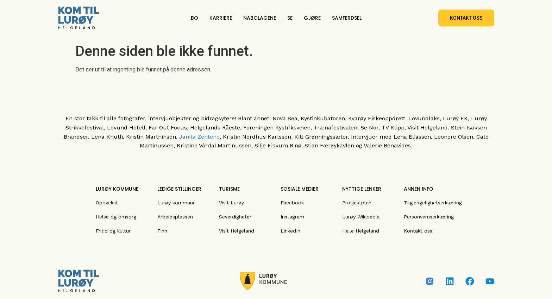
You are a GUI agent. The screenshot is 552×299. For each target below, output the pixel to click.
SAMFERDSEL (347, 17)
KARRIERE (220, 17)
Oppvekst (107, 202)
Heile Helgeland (360, 231)
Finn (162, 231)
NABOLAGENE (259, 17)
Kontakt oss (418, 231)
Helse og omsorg (116, 217)
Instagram (292, 217)
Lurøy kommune (176, 202)
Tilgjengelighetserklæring (433, 202)
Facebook (292, 202)
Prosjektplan (356, 202)
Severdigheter (235, 217)
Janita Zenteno (199, 136)
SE (290, 17)
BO (194, 17)
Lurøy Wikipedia (361, 217)
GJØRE (312, 17)
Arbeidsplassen (175, 217)
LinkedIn (290, 231)
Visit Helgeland (236, 231)
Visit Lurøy (231, 202)
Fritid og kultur (113, 231)
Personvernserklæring (429, 217)
